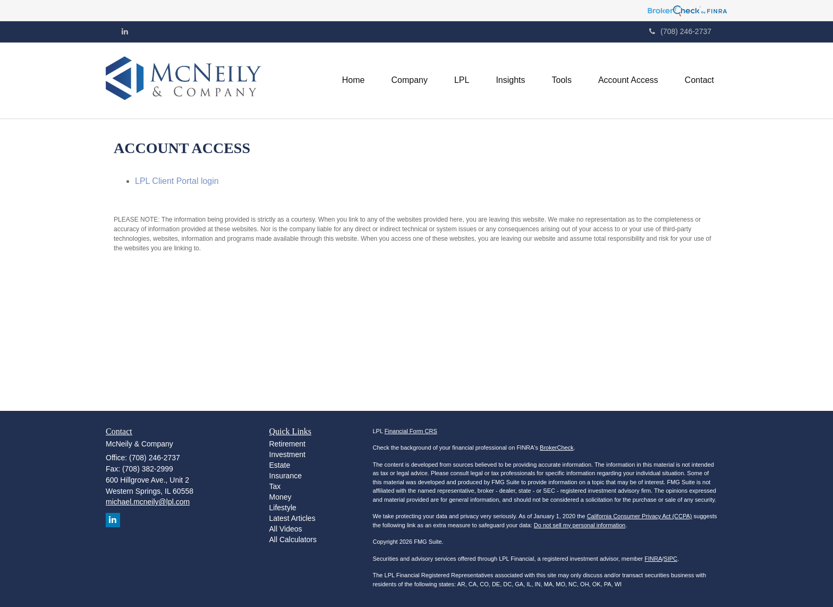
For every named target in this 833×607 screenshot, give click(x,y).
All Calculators (293, 539)
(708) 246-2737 (680, 31)
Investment (287, 454)
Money (280, 497)
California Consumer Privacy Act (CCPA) (639, 516)
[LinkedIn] (125, 31)
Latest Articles (292, 518)
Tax (275, 486)
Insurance (285, 475)
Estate (280, 465)
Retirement (287, 444)
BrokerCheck (557, 447)
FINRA (653, 558)
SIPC (670, 558)
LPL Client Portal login (177, 181)
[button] (409, 80)
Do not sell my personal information (579, 525)
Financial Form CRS (411, 431)
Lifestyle (282, 507)
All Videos (285, 529)
